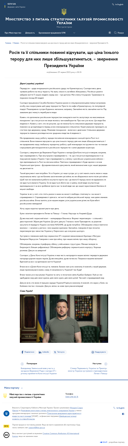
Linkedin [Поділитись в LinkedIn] (45, 352)
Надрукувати (100, 352)
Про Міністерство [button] (13, 33)
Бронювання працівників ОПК (52, 33)
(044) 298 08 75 (71, 397)
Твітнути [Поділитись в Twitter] (60, 352)
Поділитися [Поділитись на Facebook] (29, 352)
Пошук (121, 33)
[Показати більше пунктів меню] (74, 33)
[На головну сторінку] (64, 18)
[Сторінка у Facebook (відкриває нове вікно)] (109, 32)
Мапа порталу (11, 388)
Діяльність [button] (30, 33)
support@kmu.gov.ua (37, 428)
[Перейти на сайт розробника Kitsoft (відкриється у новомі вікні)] (104, 442)
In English (119, 5)
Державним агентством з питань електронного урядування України (48, 411)
